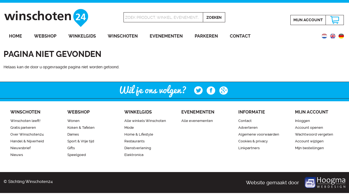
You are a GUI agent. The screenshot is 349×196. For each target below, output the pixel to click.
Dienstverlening (137, 148)
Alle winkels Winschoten (145, 121)
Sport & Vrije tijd (80, 141)
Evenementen (166, 36)
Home (15, 36)
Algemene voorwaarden (258, 134)
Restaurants (134, 141)
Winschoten (123, 36)
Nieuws (16, 155)
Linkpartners (249, 148)
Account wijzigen (309, 141)
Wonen (73, 121)
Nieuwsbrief (20, 148)
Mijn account (308, 20)
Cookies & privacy (253, 141)
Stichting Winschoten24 (30, 181)
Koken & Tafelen (81, 127)
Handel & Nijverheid (27, 141)
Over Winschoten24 (27, 134)
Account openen (309, 127)
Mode (129, 127)
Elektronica (133, 155)
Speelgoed (76, 155)
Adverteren (248, 127)
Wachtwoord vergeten (314, 134)
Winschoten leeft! (25, 121)
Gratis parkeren (23, 127)
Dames (73, 134)
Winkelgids (82, 36)
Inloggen (302, 121)
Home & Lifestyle (138, 134)
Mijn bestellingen (309, 148)
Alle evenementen (197, 121)
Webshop (45, 36)
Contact (240, 36)
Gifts (71, 148)
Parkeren (206, 36)
